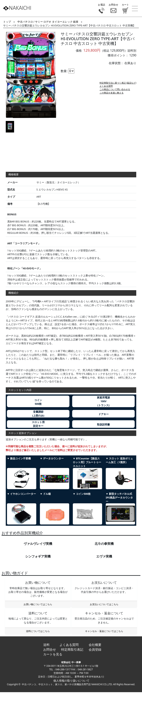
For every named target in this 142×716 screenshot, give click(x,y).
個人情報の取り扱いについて (71, 680)
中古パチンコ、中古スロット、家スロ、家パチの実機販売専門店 (56, 684)
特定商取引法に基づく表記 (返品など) (118, 85)
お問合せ (49, 649)
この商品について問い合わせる (115, 92)
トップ (7, 21)
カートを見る (52, 654)
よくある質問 (106, 89)
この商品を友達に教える (112, 95)
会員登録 (95, 649)
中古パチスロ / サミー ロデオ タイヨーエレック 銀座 (47, 21)
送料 (46, 645)
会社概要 (95, 645)
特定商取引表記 (72, 649)
